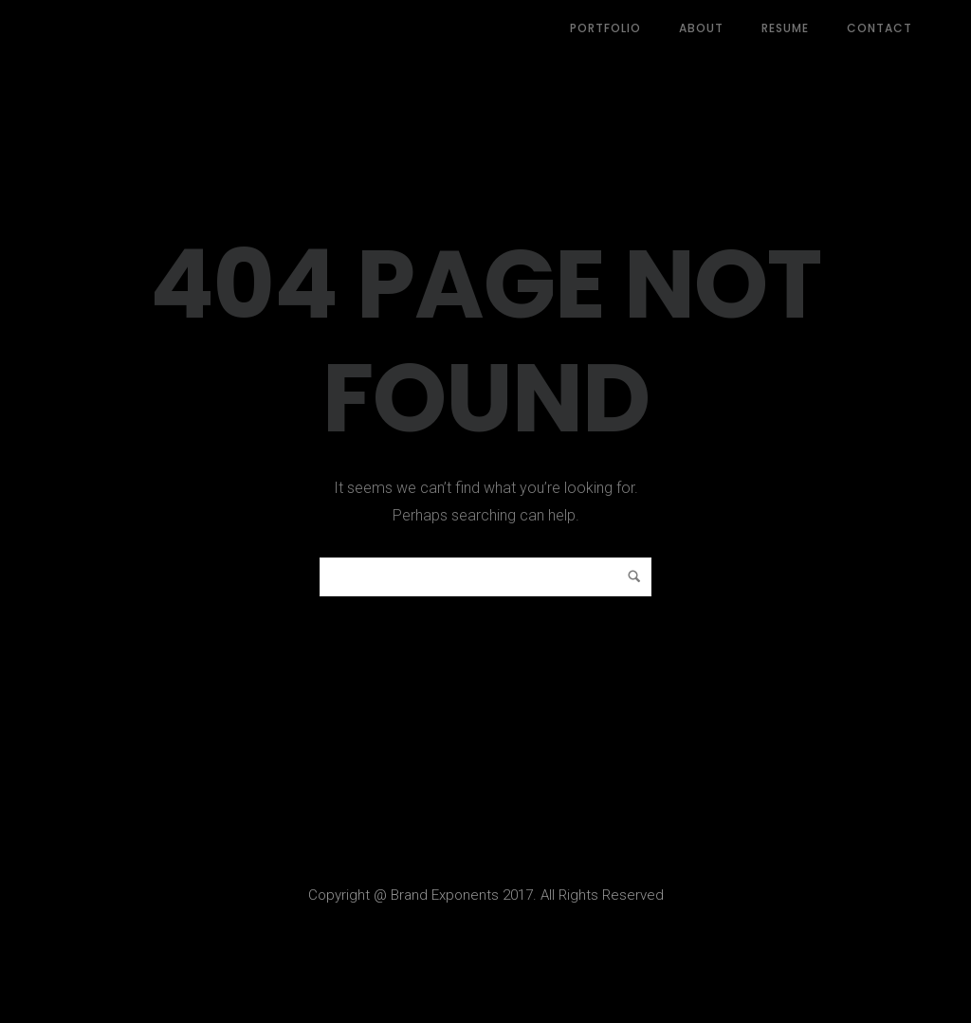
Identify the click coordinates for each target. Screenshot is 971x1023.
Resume (785, 28)
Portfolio (605, 28)
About (701, 28)
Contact (879, 28)
